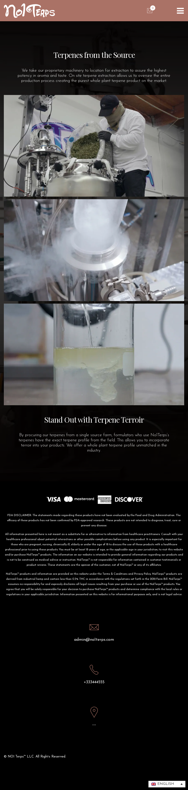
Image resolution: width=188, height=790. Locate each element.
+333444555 (94, 682)
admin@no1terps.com (94, 640)
